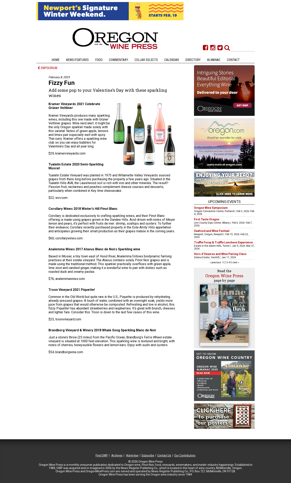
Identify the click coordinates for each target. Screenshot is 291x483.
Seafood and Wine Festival (211, 230)
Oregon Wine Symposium (211, 207)
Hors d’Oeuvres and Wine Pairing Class (220, 254)
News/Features (77, 60)
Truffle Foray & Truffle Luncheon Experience (223, 242)
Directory (193, 60)
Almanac (213, 60)
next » (235, 262)
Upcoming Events (224, 201)
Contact (233, 60)
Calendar (171, 60)
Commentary (118, 60)
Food (98, 60)
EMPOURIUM (47, 68)
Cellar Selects (146, 60)
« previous (216, 262)
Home (55, 60)
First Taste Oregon (206, 219)
